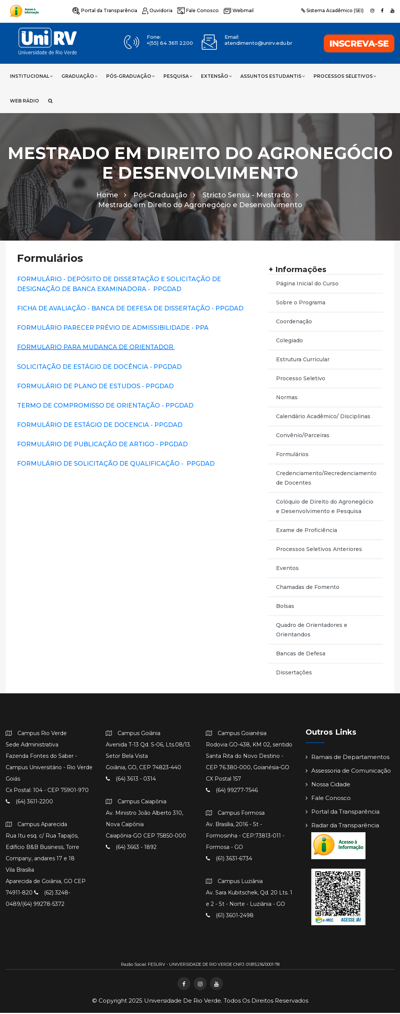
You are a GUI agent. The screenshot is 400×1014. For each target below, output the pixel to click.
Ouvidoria (156, 10)
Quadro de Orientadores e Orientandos (311, 631)
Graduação (79, 76)
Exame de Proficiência (306, 531)
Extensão (216, 76)
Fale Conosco (195, 10)
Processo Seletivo (300, 379)
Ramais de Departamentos (347, 758)
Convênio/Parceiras (302, 436)
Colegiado (289, 342)
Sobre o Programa (300, 304)
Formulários (292, 455)
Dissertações (294, 674)
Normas (287, 398)
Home (111, 196)
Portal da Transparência (104, 10)
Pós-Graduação (130, 76)
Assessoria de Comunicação (348, 772)
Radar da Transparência (342, 826)
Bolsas (285, 607)
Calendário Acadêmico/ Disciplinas (323, 417)
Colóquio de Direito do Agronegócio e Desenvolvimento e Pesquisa (324, 508)
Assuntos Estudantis (272, 76)
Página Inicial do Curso (307, 285)
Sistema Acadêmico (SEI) (332, 10)
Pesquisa (178, 76)
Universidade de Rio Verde (182, 1001)
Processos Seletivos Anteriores (319, 550)
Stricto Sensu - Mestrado (250, 196)
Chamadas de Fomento (307, 588)
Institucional (31, 76)
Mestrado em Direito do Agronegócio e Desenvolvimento (200, 206)
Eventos (287, 569)
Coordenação (294, 323)
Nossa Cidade (328, 785)
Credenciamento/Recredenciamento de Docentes (326, 479)
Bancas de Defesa (300, 655)
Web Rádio (24, 101)
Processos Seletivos (345, 76)
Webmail (234, 10)
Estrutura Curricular (302, 360)
